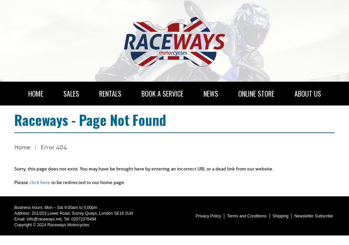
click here (39, 182)
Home (22, 147)
